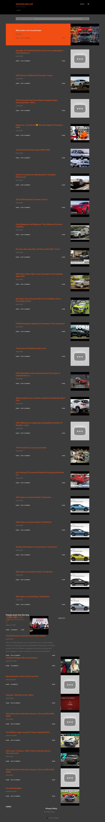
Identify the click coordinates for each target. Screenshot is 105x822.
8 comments (14, 684)
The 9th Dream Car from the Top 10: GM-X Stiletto (26, 636)
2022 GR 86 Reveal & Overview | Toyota (31, 199)
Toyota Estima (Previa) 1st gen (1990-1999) (33, 150)
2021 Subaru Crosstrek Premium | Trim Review (34, 572)
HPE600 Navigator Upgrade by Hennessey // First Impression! (40, 323)
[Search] (82, 4)
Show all (85, 18)
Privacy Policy (50, 812)
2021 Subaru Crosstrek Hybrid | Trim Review (33, 497)
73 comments (14, 665)
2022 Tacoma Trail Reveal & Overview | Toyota (34, 75)
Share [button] (17, 38)
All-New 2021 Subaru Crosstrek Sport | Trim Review (36, 547)
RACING (19, 10)
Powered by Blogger (52, 818)
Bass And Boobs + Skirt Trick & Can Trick (22, 676)
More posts (61, 618)
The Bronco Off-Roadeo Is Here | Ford (31, 348)
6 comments (14, 629)
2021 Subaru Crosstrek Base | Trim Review (32, 596)
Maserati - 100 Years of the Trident (19, 695)
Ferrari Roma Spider (14, 788)
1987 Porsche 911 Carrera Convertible (31, 448)
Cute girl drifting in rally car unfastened (21, 658)
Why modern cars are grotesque (28, 30)
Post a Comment (25, 38)
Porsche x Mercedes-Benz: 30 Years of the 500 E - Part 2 (38, 249)
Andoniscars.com (24, 4)
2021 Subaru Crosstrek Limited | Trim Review (34, 522)
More (63, 38)
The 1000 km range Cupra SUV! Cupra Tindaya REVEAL (28, 732)
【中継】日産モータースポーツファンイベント (15, 619)
